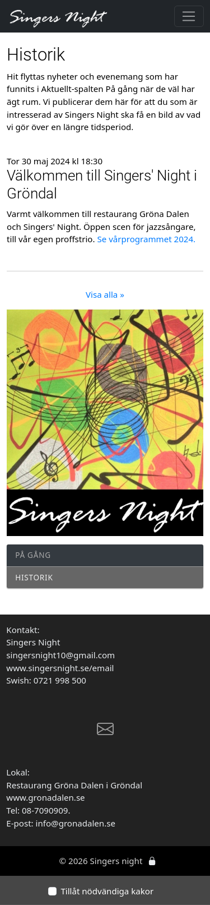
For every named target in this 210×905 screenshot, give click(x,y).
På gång (33, 555)
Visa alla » (105, 294)
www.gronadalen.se (45, 797)
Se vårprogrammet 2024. (146, 238)
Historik (34, 577)
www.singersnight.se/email (61, 667)
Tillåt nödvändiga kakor (106, 891)
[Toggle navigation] (189, 16)
